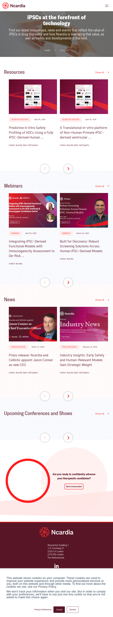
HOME (47, 50)
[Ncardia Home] (56, 532)
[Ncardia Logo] (13, 5)
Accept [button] (59, 610)
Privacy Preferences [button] (43, 610)
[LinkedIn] (56, 568)
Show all (102, 72)
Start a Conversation (74, 486)
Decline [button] (73, 610)
